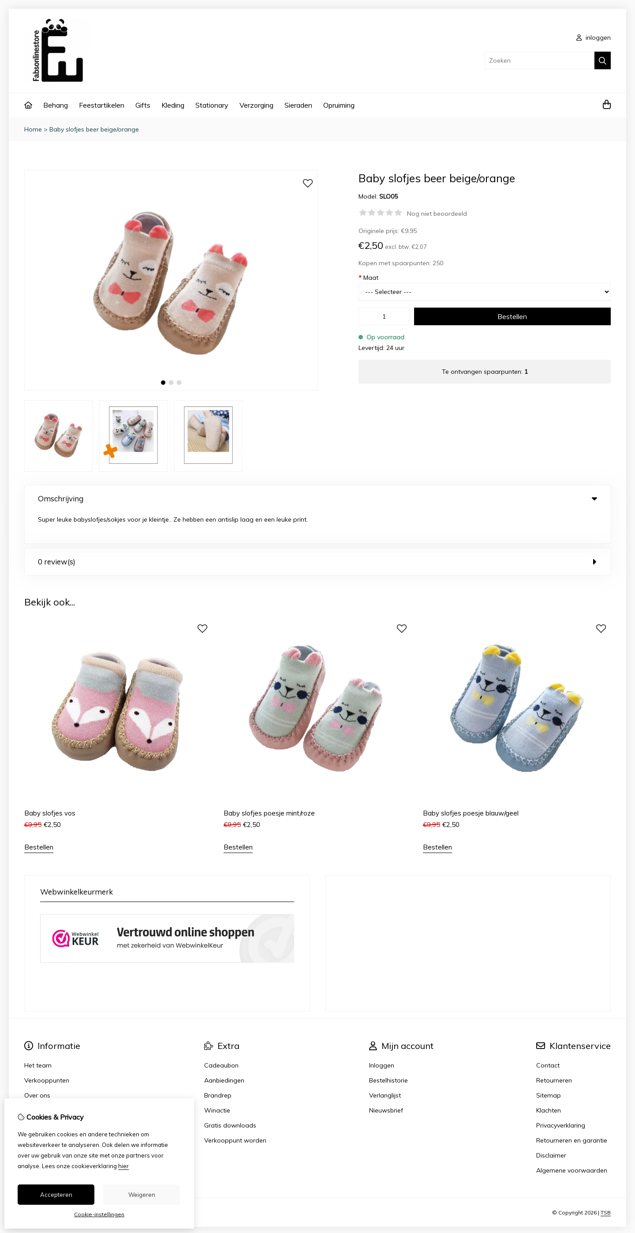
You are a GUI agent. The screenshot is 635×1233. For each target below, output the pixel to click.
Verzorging (256, 105)
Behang (55, 105)
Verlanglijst (385, 1064)
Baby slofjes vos (49, 782)
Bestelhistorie (388, 1049)
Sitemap (548, 1064)
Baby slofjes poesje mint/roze (269, 782)
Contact (548, 1034)
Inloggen (381, 1034)
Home (33, 129)
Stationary (211, 105)
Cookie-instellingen (99, 1214)
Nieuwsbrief (386, 1079)
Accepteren (56, 1194)
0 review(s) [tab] (317, 530)
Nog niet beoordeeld (437, 214)
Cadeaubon (221, 1034)
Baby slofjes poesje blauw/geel (471, 782)
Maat (368, 278)
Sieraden (298, 105)
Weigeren (141, 1194)
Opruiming (339, 105)
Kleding (172, 105)
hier (123, 1165)
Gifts (142, 105)
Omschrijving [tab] (317, 498)
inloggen (593, 37)
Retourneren (554, 1049)
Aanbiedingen (224, 1049)
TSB (606, 1181)
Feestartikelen (101, 105)
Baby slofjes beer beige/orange (94, 129)
